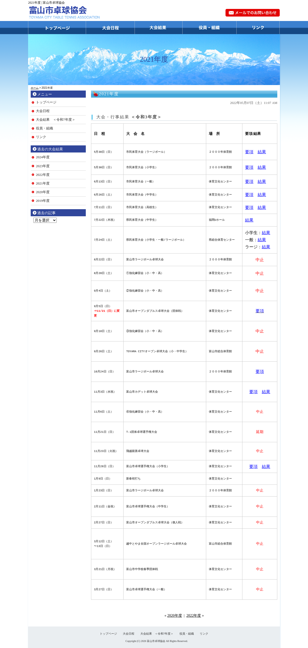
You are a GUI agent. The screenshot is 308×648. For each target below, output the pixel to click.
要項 (249, 152)
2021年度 (43, 183)
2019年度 (43, 201)
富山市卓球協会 (156, 641)
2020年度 (174, 616)
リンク (258, 27)
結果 (262, 152)
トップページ (57, 27)
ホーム (35, 87)
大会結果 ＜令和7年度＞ (55, 120)
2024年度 (43, 157)
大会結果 (159, 27)
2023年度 (43, 166)
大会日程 (110, 27)
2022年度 (193, 616)
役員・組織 (210, 27)
